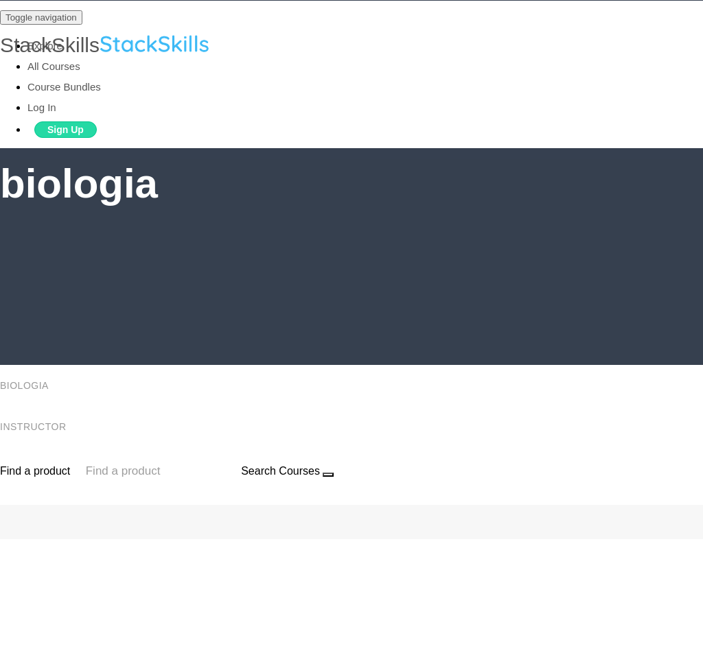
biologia (25, 385)
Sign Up (65, 129)
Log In (41, 107)
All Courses (53, 66)
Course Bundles (64, 87)
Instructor (34, 426)
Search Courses (280, 471)
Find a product (35, 471)
